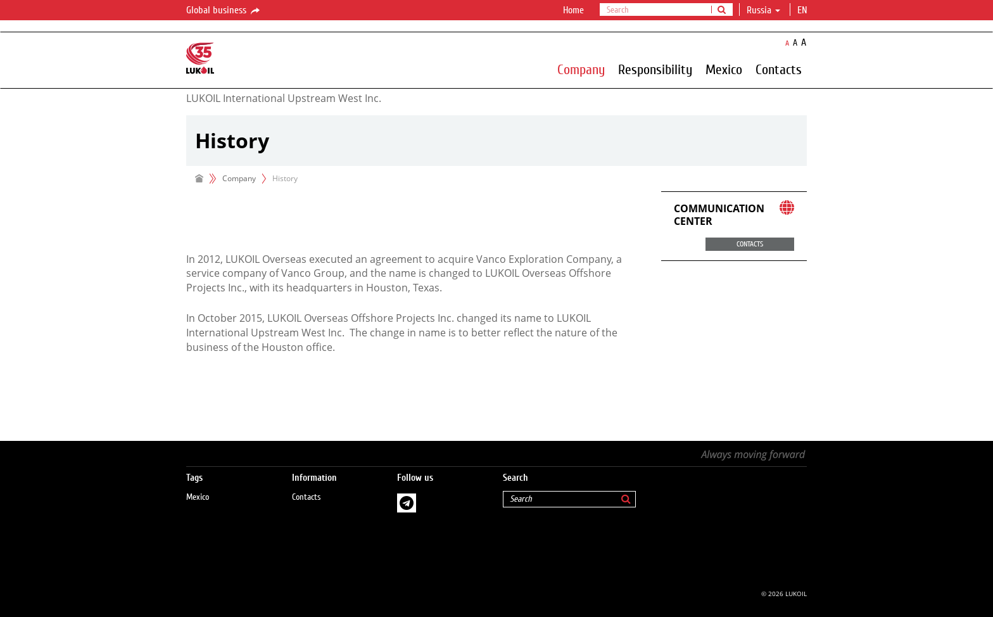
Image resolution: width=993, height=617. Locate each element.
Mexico (723, 69)
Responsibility (655, 69)
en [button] (803, 10)
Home (573, 10)
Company (581, 69)
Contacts (779, 69)
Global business (224, 10)
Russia (763, 10)
